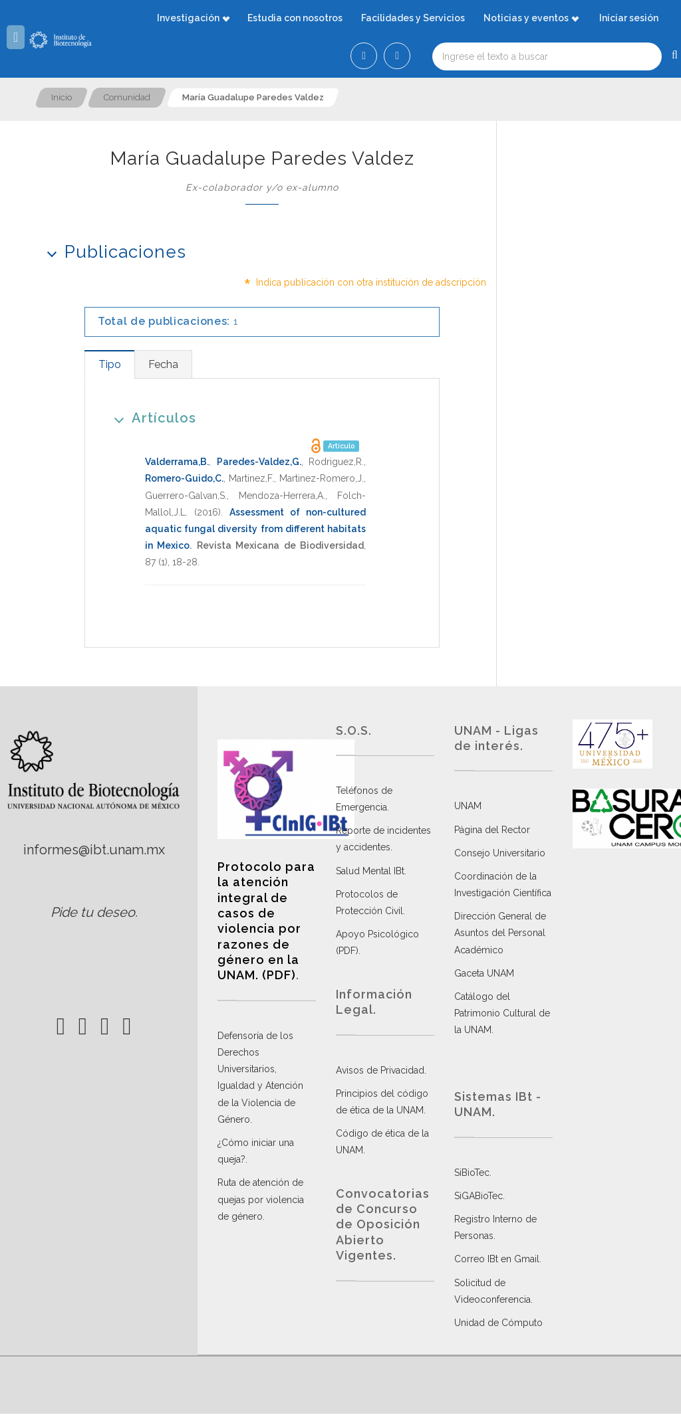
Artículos (150, 417)
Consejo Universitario (499, 853)
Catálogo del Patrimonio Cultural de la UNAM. (502, 1013)
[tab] (109, 364)
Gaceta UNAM (484, 973)
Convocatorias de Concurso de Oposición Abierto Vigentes (383, 1224)
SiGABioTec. (479, 1195)
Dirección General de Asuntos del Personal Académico (500, 933)
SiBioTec (471, 1172)
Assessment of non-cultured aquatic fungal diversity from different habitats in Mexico (255, 529)
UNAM (467, 806)
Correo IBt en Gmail (496, 1259)
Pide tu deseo (93, 912)
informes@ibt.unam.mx (94, 850)
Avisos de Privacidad (380, 1070)
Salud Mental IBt (370, 871)
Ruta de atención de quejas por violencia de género (260, 1199)
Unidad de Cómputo (498, 1322)
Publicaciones (112, 251)
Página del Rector (492, 829)
